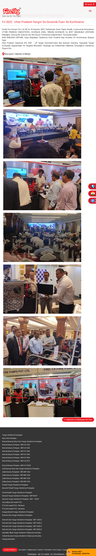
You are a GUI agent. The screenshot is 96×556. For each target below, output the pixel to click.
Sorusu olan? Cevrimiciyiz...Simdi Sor (81, 553)
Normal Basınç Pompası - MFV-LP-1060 (16, 454)
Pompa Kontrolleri (8, 539)
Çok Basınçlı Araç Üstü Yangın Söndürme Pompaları (20, 469)
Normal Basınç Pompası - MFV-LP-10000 (16, 465)
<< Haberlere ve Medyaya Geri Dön (78, 420)
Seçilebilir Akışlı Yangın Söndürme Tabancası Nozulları (21, 533)
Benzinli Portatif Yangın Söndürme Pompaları (18, 488)
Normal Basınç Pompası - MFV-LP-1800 (16, 458)
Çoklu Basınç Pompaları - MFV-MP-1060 (16, 482)
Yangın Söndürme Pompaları (12, 435)
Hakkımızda (32, 550)
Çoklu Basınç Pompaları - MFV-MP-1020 (16, 472)
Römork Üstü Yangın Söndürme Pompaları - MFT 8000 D (22, 529)
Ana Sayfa (22, 550)
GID (51, 554)
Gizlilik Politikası (10, 550)
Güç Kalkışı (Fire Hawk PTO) (12, 502)
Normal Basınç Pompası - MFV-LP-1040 (16, 451)
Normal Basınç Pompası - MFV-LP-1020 (16, 445)
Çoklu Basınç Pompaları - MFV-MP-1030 (16, 475)
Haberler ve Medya (22, 54)
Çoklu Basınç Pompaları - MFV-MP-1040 (16, 478)
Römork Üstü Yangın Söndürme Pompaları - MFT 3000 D (22, 523)
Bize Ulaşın (57, 550)
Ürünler (40, 550)
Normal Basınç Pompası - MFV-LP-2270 (16, 461)
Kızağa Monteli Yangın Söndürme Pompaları (18, 512)
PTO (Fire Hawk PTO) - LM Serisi (13, 509)
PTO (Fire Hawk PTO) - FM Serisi (13, 505)
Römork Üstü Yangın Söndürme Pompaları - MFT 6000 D (22, 526)
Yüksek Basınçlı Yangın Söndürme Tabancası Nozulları (21, 536)
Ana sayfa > (10, 54)
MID (39, 554)
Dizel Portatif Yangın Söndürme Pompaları (17, 493)
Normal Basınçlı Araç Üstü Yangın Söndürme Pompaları (22, 441)
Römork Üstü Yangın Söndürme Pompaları (17, 515)
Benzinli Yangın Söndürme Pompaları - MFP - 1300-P (20, 499)
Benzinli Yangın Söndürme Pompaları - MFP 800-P (19, 496)
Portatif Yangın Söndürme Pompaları (15, 485)
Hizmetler (48, 550)
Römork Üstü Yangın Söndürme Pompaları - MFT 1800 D (22, 520)
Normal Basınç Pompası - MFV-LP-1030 (16, 448)
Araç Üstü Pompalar (9, 438)
